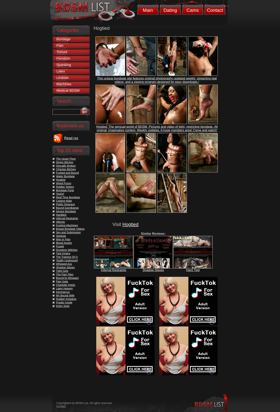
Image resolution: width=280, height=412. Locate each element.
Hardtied (61, 214)
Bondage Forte (65, 190)
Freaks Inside (64, 302)
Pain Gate (62, 281)
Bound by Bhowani (67, 278)
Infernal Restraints (113, 270)
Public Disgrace (65, 204)
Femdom (63, 58)
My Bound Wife (65, 295)
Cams (192, 10)
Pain (59, 46)
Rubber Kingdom (66, 299)
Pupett (60, 246)
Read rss (71, 138)
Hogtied (130, 224)
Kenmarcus (63, 292)
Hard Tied (193, 270)
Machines (63, 84)
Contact (215, 10)
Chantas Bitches (66, 169)
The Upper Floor (66, 158)
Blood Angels (64, 242)
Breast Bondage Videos (70, 228)
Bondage (63, 39)
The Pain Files (64, 274)
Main (148, 10)
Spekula (61, 235)
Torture (61, 52)
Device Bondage (66, 211)
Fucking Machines (67, 225)
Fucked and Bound (67, 172)
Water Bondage (65, 176)
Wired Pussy (63, 183)
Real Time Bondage (68, 197)
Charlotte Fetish (65, 285)
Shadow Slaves (153, 270)
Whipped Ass (64, 264)
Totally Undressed (67, 260)
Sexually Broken (66, 165)
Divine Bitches (64, 162)
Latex (60, 71)
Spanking (63, 65)
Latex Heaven (64, 288)
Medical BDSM (68, 91)
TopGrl (60, 193)
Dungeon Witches (67, 249)
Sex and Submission (68, 232)
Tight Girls (62, 271)
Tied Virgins (63, 253)
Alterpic (60, 221)
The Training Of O (67, 256)
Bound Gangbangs (67, 207)
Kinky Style (62, 306)
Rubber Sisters (65, 186)
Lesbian (62, 78)
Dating (170, 10)
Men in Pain (63, 239)
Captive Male (64, 200)
